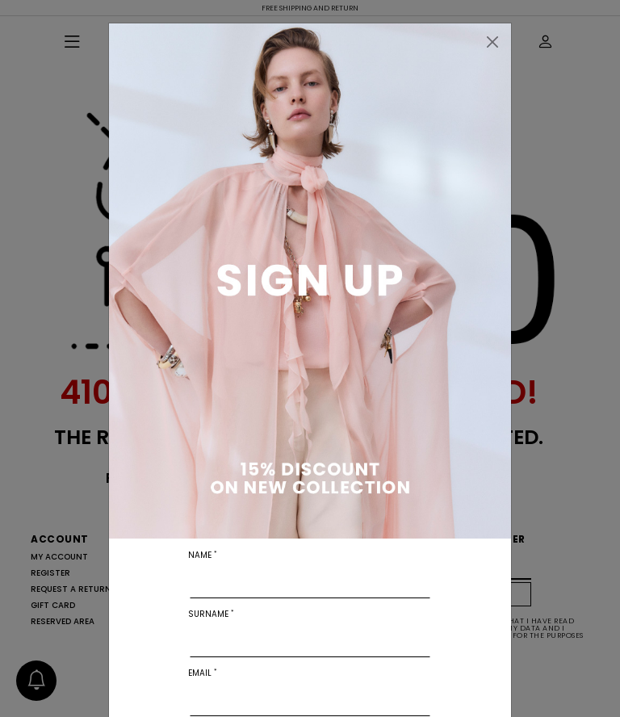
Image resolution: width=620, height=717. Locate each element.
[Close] (492, 42)
